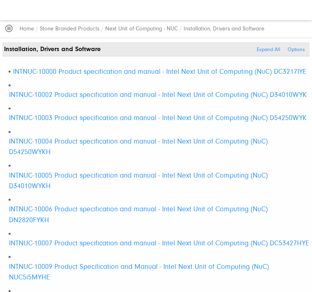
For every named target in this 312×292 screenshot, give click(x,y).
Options (296, 49)
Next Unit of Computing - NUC (141, 29)
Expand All (268, 49)
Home (27, 29)
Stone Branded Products (70, 29)
